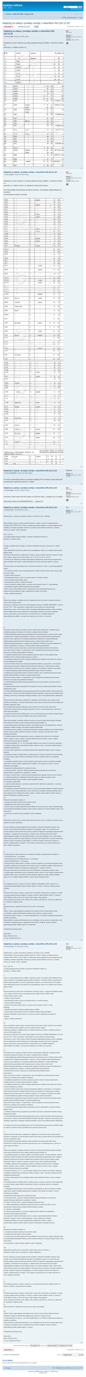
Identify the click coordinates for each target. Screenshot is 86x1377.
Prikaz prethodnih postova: (26, 1345)
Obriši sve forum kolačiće (63, 1368)
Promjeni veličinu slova (80, 13)
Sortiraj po (49, 1345)
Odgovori (8, 26)
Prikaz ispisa (76, 13)
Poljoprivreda (29, 14)
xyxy (12, 510)
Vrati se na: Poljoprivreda (11, 1354)
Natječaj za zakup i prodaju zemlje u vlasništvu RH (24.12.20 (36, 23)
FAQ (65, 17)
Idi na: (59, 1354)
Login (80, 17)
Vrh (81, 168)
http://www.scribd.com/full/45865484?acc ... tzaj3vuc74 (23, 501)
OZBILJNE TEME (17, 14)
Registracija (72, 17)
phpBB (37, 1371)
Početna (8, 14)
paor (12, 36)
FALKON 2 (14, 473)
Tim (53, 1368)
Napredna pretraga (76, 9)
